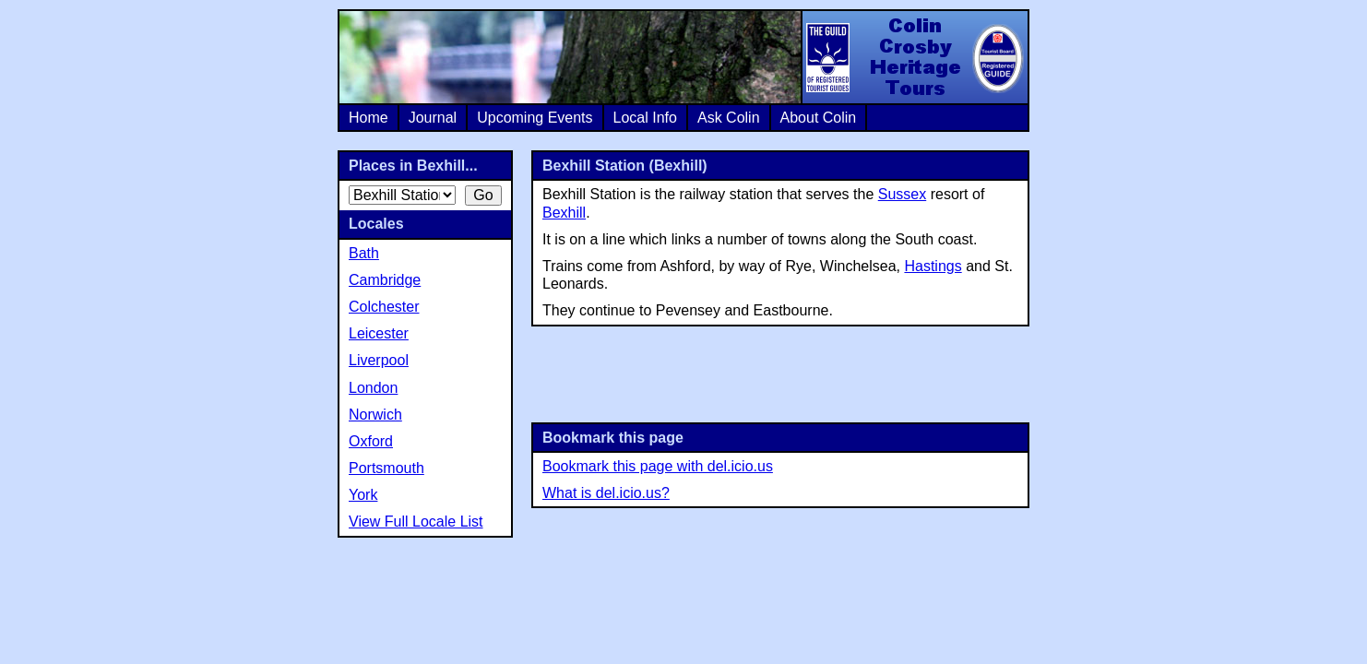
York (363, 495)
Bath (364, 253)
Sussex (902, 194)
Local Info (645, 117)
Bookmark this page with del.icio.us (657, 466)
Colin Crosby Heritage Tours (914, 57)
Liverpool (379, 360)
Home (368, 117)
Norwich (375, 414)
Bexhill (564, 212)
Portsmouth (386, 468)
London (373, 388)
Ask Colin (728, 117)
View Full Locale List (416, 521)
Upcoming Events (534, 117)
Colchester (384, 306)
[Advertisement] (780, 372)
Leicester (379, 333)
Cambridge (385, 280)
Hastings (932, 266)
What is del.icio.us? (606, 493)
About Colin (818, 117)
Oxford (371, 441)
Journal (433, 117)
